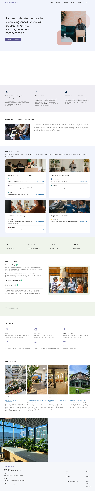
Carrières (65, 2)
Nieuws (72, 2)
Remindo (88, 473)
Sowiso (87, 469)
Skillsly (87, 476)
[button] (87, 2)
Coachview (88, 478)
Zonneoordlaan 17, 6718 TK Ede (77, 402)
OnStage (88, 483)
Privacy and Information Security (73, 481)
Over (67, 471)
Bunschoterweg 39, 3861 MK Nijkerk (36, 402)
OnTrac (87, 481)
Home (51, 2)
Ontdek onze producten (13, 39)
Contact (79, 2)
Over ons (58, 2)
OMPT (87, 471)
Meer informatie (40, 181)
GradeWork (88, 486)
